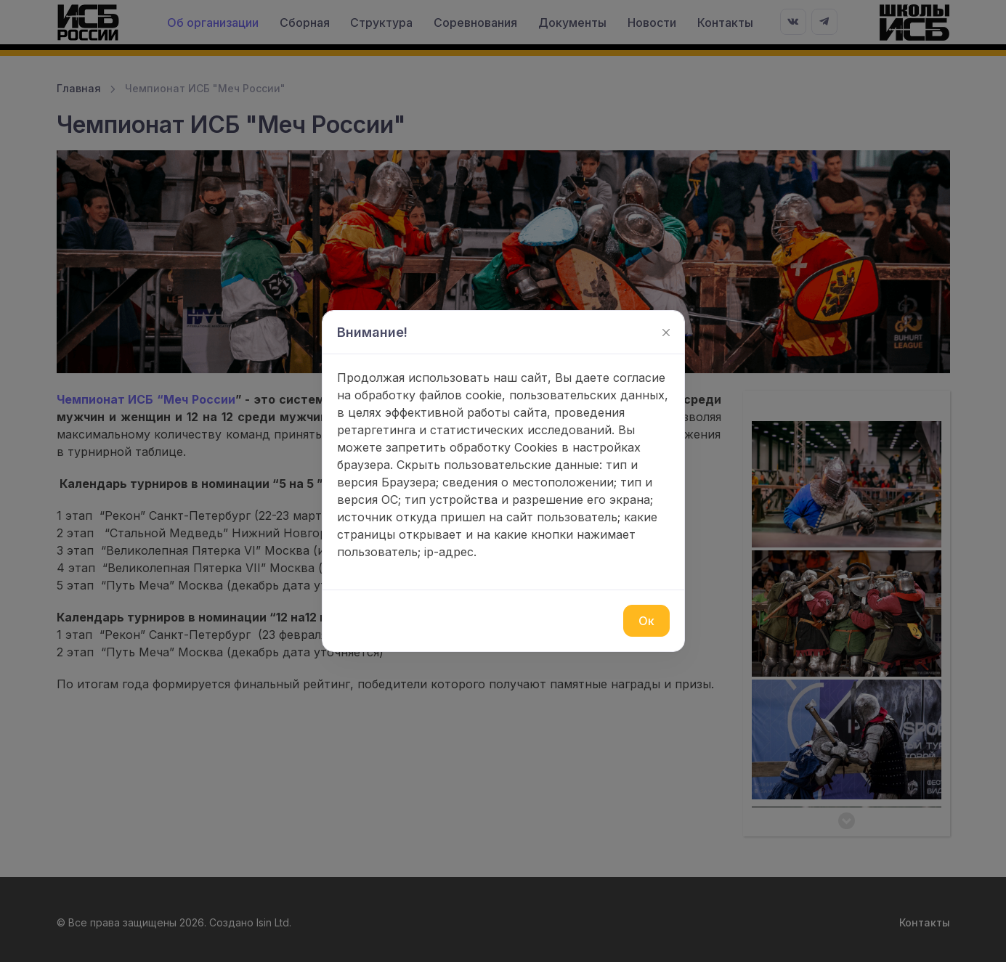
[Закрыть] (666, 332)
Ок (646, 621)
